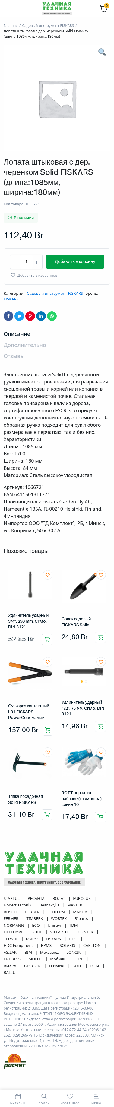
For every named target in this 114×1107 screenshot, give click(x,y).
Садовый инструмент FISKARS (48, 25)
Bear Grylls (50, 918)
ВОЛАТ (59, 912)
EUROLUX (82, 912)
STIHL (37, 945)
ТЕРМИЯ (57, 979)
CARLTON (92, 959)
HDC (73, 952)
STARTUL (12, 912)
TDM (74, 939)
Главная (11, 25)
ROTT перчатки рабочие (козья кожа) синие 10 (82, 813)
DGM (95, 979)
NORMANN (14, 939)
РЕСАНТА (37, 912)
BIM (28, 966)
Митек (32, 952)
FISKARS (11, 312)
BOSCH (11, 925)
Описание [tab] (17, 347)
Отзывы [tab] (14, 369)
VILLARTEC (60, 945)
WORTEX (59, 932)
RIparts (82, 932)
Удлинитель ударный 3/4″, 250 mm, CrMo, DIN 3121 (28, 635)
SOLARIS (68, 959)
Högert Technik (18, 918)
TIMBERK (35, 932)
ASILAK (10, 966)
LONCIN (74, 966)
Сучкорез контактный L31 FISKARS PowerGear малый (28, 726)
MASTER (75, 918)
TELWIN (11, 952)
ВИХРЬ (10, 979)
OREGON (33, 979)
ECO (36, 939)
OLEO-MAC (14, 945)
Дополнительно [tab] (25, 358)
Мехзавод (49, 966)
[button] (33, 289)
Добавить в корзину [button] (47, 653)
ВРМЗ (47, 959)
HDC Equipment (19, 959)
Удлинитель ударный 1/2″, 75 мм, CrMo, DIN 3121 (83, 722)
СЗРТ (79, 972)
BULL (77, 979)
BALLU (10, 986)
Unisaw (55, 939)
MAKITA (80, 925)
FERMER (11, 932)
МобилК (58, 972)
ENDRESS (12, 972)
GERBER (32, 925)
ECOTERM (56, 925)
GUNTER (86, 945)
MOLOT (35, 972)
